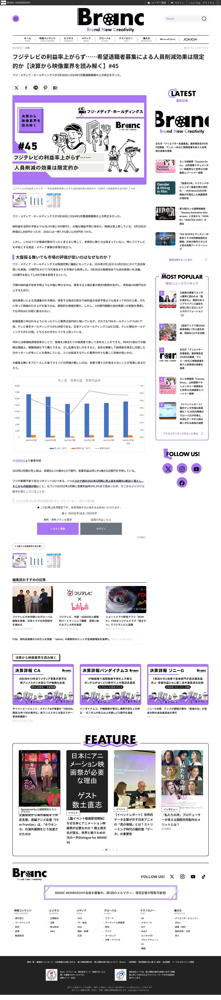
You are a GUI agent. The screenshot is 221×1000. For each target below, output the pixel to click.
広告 (79, 940)
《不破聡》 (141, 537)
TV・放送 (81, 927)
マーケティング (22, 927)
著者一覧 (30, 967)
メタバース (146, 927)
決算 (52, 927)
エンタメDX (146, 940)
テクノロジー (126, 39)
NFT (143, 932)
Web (79, 932)
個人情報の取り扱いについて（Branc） (110, 967)
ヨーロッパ (109, 940)
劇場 (17, 936)
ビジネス (68, 39)
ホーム (27, 39)
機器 (143, 953)
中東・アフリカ (111, 944)
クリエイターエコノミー (186, 923)
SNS (79, 923)
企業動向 (54, 923)
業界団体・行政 (182, 936)
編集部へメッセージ (45, 967)
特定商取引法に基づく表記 (149, 967)
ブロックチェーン (149, 944)
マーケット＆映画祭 (114, 927)
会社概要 (166, 967)
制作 (17, 932)
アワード (108, 923)
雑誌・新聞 (82, 936)
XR (142, 923)
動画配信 (19, 940)
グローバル (105, 39)
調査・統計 (180, 932)
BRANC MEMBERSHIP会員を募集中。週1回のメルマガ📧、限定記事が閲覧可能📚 (110, 899)
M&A (52, 936)
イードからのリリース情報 (183, 967)
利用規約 (132, 967)
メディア (86, 39)
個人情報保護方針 (84, 967)
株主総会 (54, 932)
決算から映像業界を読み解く (31, 546)
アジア (107, 936)
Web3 (143, 936)
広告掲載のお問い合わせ (65, 967)
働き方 (146, 39)
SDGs (177, 927)
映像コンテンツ (47, 39)
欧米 (106, 932)
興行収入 (19, 923)
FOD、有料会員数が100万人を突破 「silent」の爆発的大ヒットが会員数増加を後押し (75, 640)
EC (142, 949)
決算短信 (20, 460)
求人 (177, 940)
